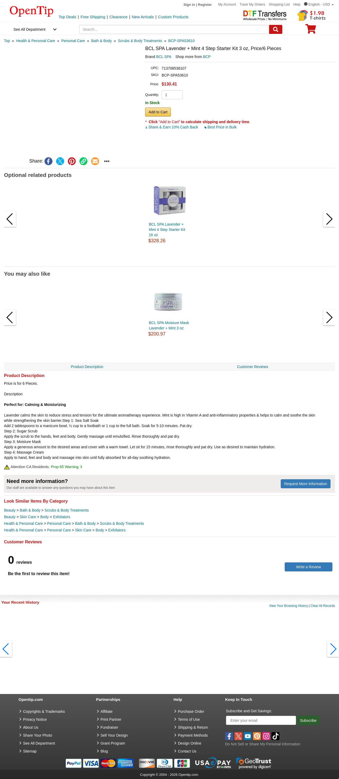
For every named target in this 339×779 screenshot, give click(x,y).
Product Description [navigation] (87, 367)
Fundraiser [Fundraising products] (109, 727)
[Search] (275, 29)
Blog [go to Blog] (104, 751)
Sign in (189, 5)
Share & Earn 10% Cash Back (172, 127)
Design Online (189, 743)
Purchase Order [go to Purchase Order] (191, 711)
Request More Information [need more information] (305, 484)
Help (296, 4)
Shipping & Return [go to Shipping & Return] (193, 727)
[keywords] (174, 29)
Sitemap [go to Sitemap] (30, 751)
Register (205, 5)
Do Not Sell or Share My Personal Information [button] (262, 744)
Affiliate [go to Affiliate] (107, 711)
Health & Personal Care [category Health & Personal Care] (23, 523)
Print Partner (111, 719)
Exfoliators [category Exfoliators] (61, 517)
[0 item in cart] (310, 31)
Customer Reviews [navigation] (252, 367)
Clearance (118, 17)
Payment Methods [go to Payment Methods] (193, 735)
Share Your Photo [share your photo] (37, 735)
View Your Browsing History (288, 606)
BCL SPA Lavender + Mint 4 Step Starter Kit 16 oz (167, 229)
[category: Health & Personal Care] (35, 41)
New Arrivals (143, 17)
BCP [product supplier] (207, 57)
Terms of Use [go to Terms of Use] (189, 719)
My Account (227, 4)
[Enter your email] (261, 720)
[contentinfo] (31, 11)
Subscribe (308, 720)
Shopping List (279, 4)
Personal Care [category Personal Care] (59, 523)
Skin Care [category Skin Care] (28, 517)
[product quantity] (172, 94)
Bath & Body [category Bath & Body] (30, 510)
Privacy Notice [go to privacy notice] (35, 719)
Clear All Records (322, 606)
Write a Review (308, 567)
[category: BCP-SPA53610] (181, 41)
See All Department (30, 29)
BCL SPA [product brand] (164, 57)
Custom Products (173, 17)
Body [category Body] (44, 517)
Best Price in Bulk (220, 127)
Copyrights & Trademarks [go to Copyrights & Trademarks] (44, 711)
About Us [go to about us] (30, 727)
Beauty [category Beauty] (10, 510)
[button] (319, 4)
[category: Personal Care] (73, 41)
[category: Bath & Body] (101, 41)
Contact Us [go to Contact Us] (187, 751)
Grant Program (113, 743)
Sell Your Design (114, 735)
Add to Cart (158, 112)
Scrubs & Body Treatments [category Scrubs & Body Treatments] (66, 510)
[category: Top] (7, 41)
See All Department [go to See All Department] (39, 743)
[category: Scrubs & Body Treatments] (140, 41)
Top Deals (67, 17)
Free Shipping (93, 17)
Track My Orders (252, 4)
